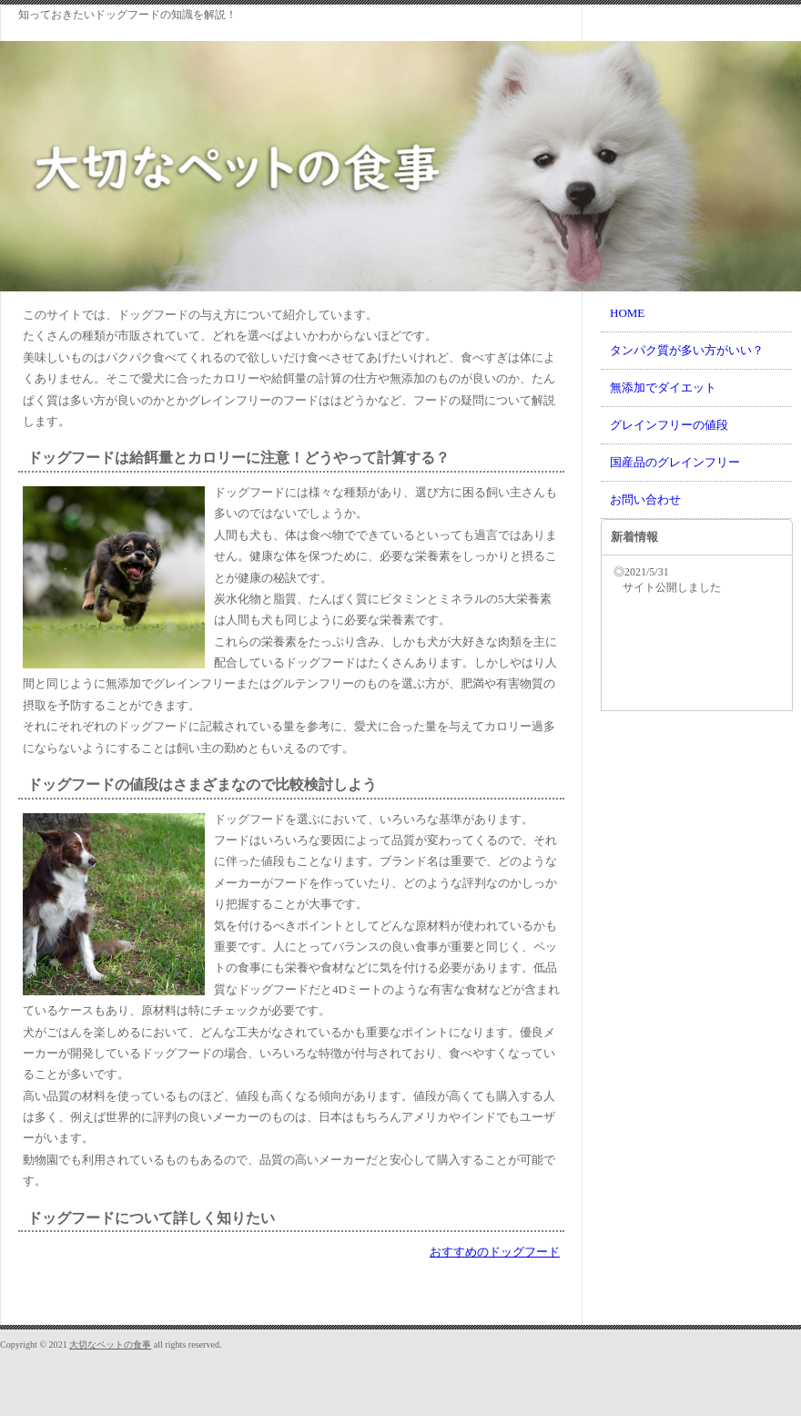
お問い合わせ (645, 499)
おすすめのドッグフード (495, 1251)
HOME (627, 313)
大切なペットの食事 (110, 1345)
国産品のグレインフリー (675, 462)
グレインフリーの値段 (669, 425)
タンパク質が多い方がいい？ (687, 350)
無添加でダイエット (663, 387)
